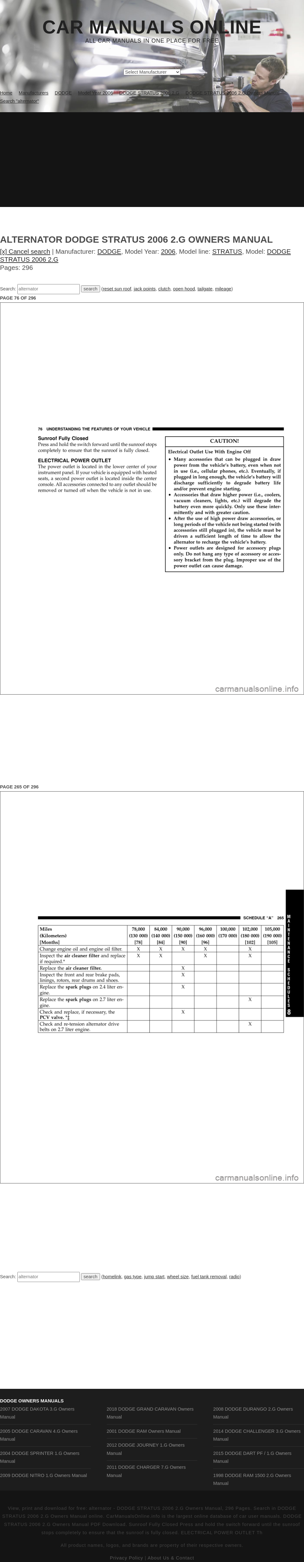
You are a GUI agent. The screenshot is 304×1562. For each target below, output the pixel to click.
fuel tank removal (209, 1276)
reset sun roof (117, 288)
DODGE (109, 251)
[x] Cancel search (25, 251)
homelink (112, 1276)
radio (234, 1276)
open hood (184, 288)
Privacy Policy (126, 1557)
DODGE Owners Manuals (32, 1400)
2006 (168, 251)
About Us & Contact (171, 1557)
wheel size (178, 1276)
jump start (154, 1276)
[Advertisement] (152, 159)
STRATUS (227, 251)
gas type (132, 1276)
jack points (144, 288)
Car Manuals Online (152, 27)
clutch (164, 288)
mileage (223, 288)
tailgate (205, 288)
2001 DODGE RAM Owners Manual (144, 1431)
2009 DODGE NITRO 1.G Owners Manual (43, 1475)
